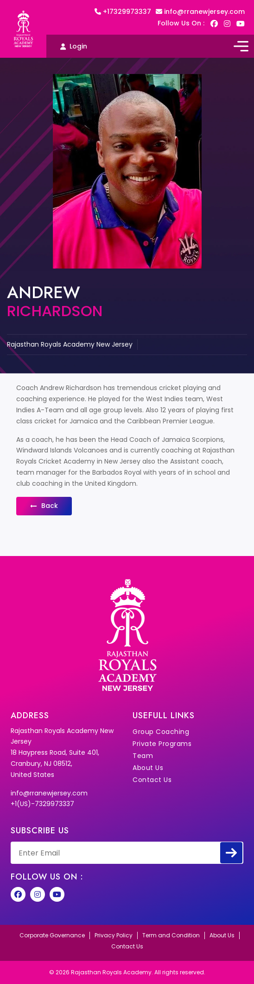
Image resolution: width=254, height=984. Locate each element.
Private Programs (162, 743)
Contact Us (152, 779)
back (44, 505)
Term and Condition (171, 935)
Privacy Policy (114, 935)
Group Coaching (161, 731)
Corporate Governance (52, 935)
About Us (148, 767)
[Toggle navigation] (241, 46)
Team (143, 755)
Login (73, 46)
